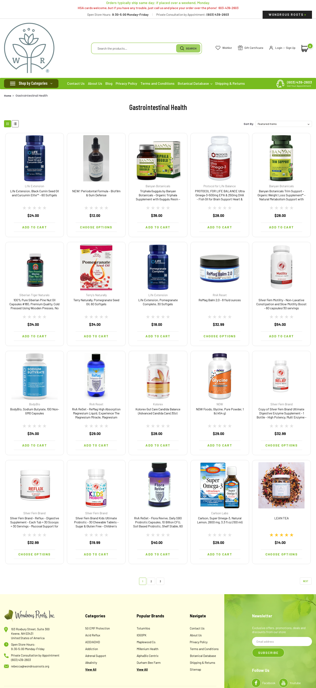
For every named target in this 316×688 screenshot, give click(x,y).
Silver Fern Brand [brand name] (281, 404)
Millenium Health (147, 649)
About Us (95, 83)
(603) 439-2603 (299, 83)
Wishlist (224, 48)
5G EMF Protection (97, 628)
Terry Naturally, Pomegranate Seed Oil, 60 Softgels (96, 302)
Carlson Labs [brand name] (219, 513)
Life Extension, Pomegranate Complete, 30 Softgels (158, 302)
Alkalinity (91, 662)
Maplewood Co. (146, 642)
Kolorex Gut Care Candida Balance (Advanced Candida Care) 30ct (157, 411)
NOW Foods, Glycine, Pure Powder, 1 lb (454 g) (220, 411)
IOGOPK (142, 635)
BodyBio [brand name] (34, 404)
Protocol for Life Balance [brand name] (220, 186)
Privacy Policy (126, 83)
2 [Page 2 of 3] (151, 581)
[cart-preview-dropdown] (304, 48)
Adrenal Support (95, 656)
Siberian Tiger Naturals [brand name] (34, 295)
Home (7, 95)
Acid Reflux (92, 635)
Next (305, 581)
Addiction (91, 649)
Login (275, 48)
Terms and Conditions (157, 83)
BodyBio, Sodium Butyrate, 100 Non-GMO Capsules (34, 411)
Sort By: (249, 123)
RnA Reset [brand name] (220, 295)
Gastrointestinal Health (32, 96)
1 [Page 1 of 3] (142, 581)
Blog (108, 83)
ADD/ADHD (92, 642)
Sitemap (195, 669)
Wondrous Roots (287, 14)
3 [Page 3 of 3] (160, 581)
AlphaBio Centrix (147, 656)
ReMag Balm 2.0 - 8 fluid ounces (220, 300)
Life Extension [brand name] (34, 186)
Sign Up (290, 47)
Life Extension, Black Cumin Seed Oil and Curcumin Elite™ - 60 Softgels (34, 193)
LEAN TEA (281, 518)
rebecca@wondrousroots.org (30, 666)
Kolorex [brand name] (158, 404)
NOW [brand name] (219, 404)
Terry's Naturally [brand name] (96, 295)
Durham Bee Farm (149, 662)
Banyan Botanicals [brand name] (158, 186)
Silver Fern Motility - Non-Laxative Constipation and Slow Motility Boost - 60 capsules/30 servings (281, 304)
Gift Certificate (250, 48)
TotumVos (143, 628)
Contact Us (76, 83)
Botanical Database (195, 83)
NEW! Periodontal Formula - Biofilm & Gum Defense (96, 193)
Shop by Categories (33, 83)
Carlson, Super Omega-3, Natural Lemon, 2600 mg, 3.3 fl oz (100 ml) (219, 520)
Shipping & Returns (230, 83)
